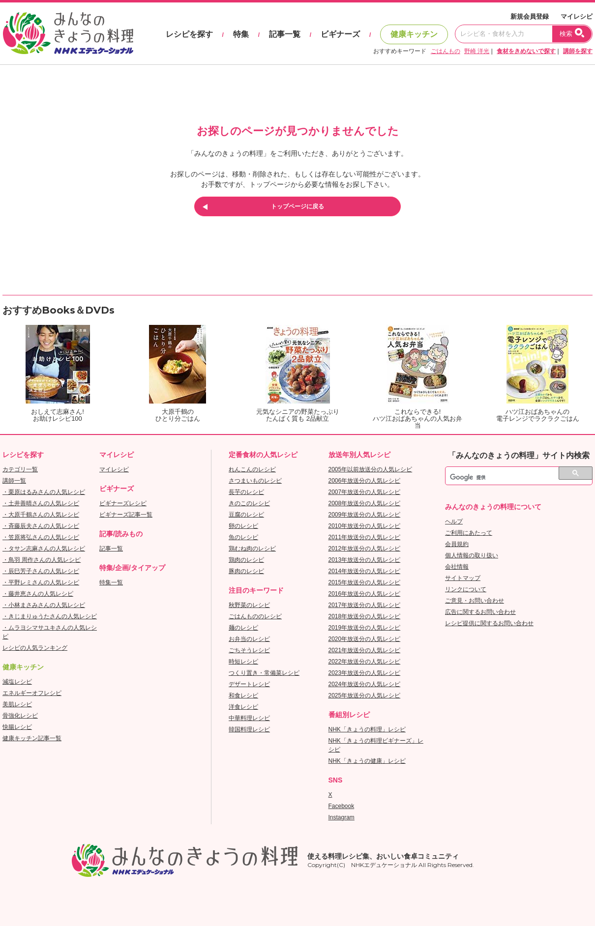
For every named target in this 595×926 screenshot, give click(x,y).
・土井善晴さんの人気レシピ (40, 503)
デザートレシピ (249, 684)
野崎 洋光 (476, 51)
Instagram (341, 817)
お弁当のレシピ (249, 639)
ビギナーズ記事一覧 (125, 514)
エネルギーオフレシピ (31, 693)
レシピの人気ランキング (34, 647)
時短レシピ (243, 661)
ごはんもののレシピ (255, 616)
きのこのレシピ (249, 503)
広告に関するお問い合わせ (480, 611)
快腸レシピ (17, 726)
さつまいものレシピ (255, 480)
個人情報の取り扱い (471, 555)
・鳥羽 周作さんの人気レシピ (41, 559)
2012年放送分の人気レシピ (364, 548)
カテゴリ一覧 (20, 469)
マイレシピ (577, 16)
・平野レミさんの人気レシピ (40, 582)
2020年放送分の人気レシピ (364, 639)
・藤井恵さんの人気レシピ (37, 593)
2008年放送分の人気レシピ (364, 503)
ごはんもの (445, 51)
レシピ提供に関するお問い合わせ (489, 623)
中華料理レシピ (249, 718)
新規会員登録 (529, 16)
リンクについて (465, 589)
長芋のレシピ (246, 492)
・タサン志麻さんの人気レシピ (43, 548)
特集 (241, 34)
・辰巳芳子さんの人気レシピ (40, 571)
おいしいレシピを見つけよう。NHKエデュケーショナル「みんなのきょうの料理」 (68, 33)
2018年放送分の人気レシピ (364, 616)
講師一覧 (14, 480)
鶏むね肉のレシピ (252, 548)
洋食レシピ (243, 706)
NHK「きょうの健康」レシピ (367, 760)
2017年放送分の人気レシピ (364, 605)
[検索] (508, 477)
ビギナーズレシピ (123, 503)
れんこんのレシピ (252, 469)
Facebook (341, 806)
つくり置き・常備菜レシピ (264, 672)
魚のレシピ (243, 537)
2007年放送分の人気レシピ (364, 492)
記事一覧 (284, 34)
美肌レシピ (17, 704)
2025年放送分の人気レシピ (364, 695)
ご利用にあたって (468, 532)
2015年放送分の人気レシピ (364, 582)
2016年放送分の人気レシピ (364, 593)
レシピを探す (189, 34)
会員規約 (457, 544)
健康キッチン (414, 34)
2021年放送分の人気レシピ (364, 650)
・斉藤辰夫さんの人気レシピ (40, 525)
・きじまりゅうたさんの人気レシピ (49, 616)
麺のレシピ (243, 627)
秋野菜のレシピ (249, 605)
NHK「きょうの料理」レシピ (367, 729)
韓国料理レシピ (249, 729)
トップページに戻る (297, 206)
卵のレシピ (243, 525)
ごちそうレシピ (249, 650)
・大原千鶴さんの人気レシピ (40, 514)
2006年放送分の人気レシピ (364, 480)
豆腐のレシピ (246, 514)
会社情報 (457, 566)
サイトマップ (462, 578)
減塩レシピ (17, 681)
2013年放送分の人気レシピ (364, 559)
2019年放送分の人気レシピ (364, 627)
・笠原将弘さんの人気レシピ (40, 537)
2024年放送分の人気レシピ (364, 684)
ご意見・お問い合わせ (474, 600)
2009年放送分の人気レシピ (364, 514)
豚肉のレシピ (246, 571)
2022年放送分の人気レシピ (364, 661)
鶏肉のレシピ (246, 559)
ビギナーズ (340, 34)
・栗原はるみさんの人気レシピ (43, 492)
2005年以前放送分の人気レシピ (370, 469)
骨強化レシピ (20, 715)
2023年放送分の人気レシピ (364, 672)
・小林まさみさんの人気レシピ (43, 605)
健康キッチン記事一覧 (31, 738)
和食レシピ (243, 695)
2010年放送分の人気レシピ (364, 525)
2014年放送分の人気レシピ (364, 571)
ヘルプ (454, 521)
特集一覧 (111, 582)
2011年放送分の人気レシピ (364, 537)
